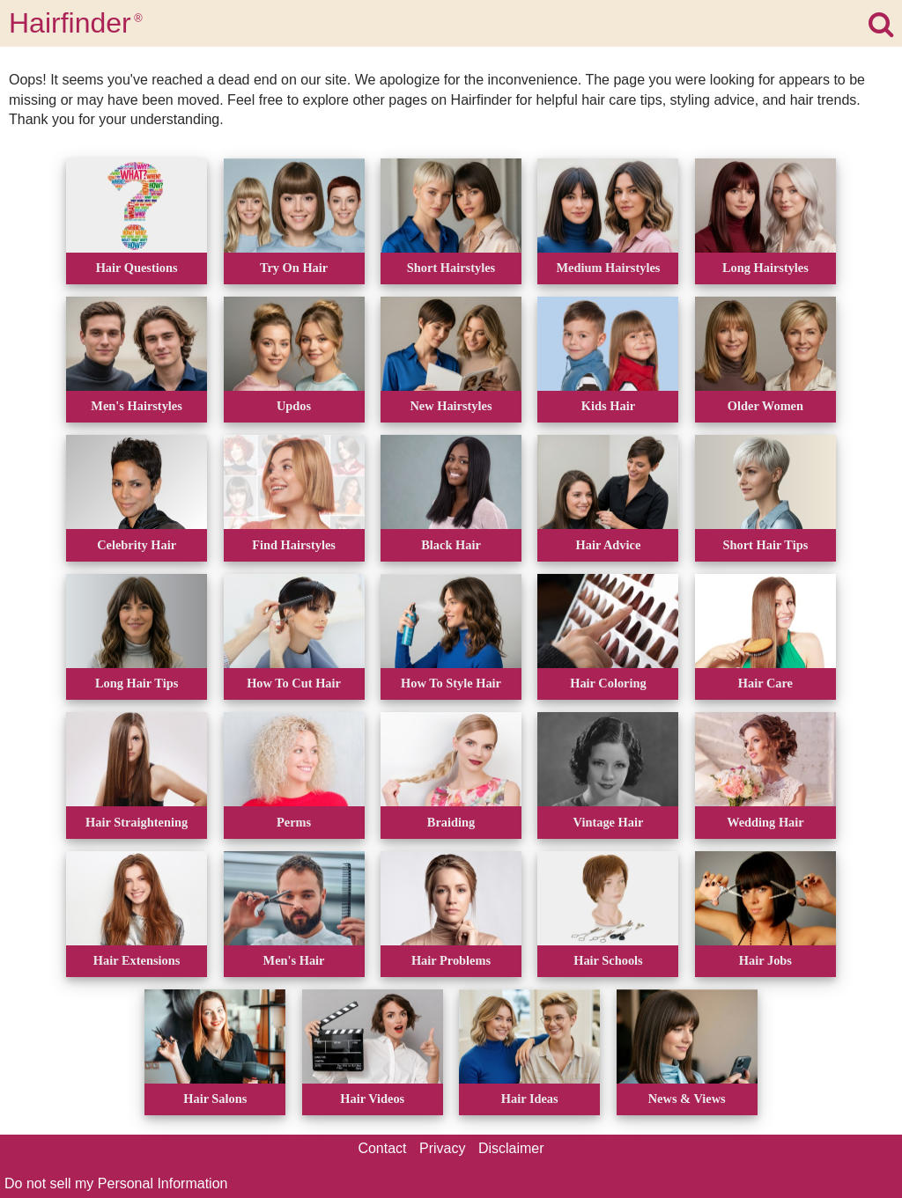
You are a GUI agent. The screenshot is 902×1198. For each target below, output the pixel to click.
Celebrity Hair (136, 545)
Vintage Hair (608, 822)
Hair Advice (608, 545)
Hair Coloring (608, 683)
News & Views (687, 1098)
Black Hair (451, 545)
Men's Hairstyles (136, 406)
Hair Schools (608, 960)
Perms (294, 822)
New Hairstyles (451, 406)
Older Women (765, 406)
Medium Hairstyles (608, 268)
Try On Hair (294, 268)
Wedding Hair (765, 822)
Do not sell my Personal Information (115, 1183)
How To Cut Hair (294, 683)
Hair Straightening (136, 822)
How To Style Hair (451, 683)
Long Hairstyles (765, 268)
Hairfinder (76, 23)
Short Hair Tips (766, 545)
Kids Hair (608, 406)
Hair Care (765, 683)
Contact (382, 1148)
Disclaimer (511, 1148)
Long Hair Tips (136, 683)
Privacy (442, 1148)
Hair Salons (215, 1098)
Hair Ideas (529, 1098)
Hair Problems (451, 960)
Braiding (451, 822)
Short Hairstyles (451, 268)
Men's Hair (294, 960)
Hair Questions (137, 268)
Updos (294, 406)
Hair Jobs (765, 960)
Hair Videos (372, 1098)
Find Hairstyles (294, 545)
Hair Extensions (137, 960)
